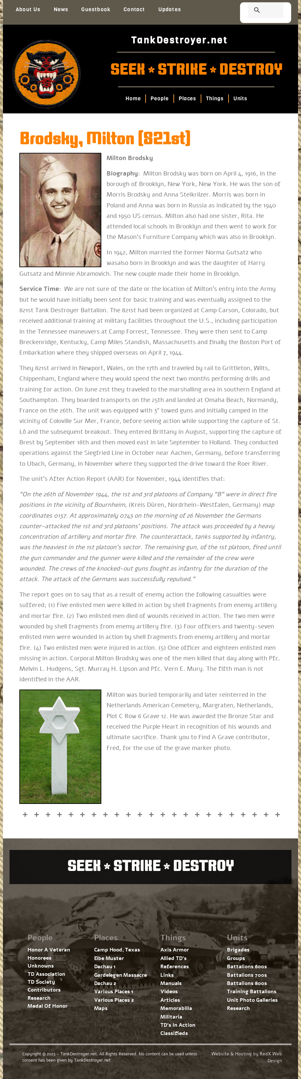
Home (133, 98)
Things (214, 98)
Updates (169, 9)
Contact (134, 9)
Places (187, 98)
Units (240, 98)
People (159, 98)
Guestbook (95, 9)
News (61, 9)
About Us (28, 9)
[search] (258, 10)
